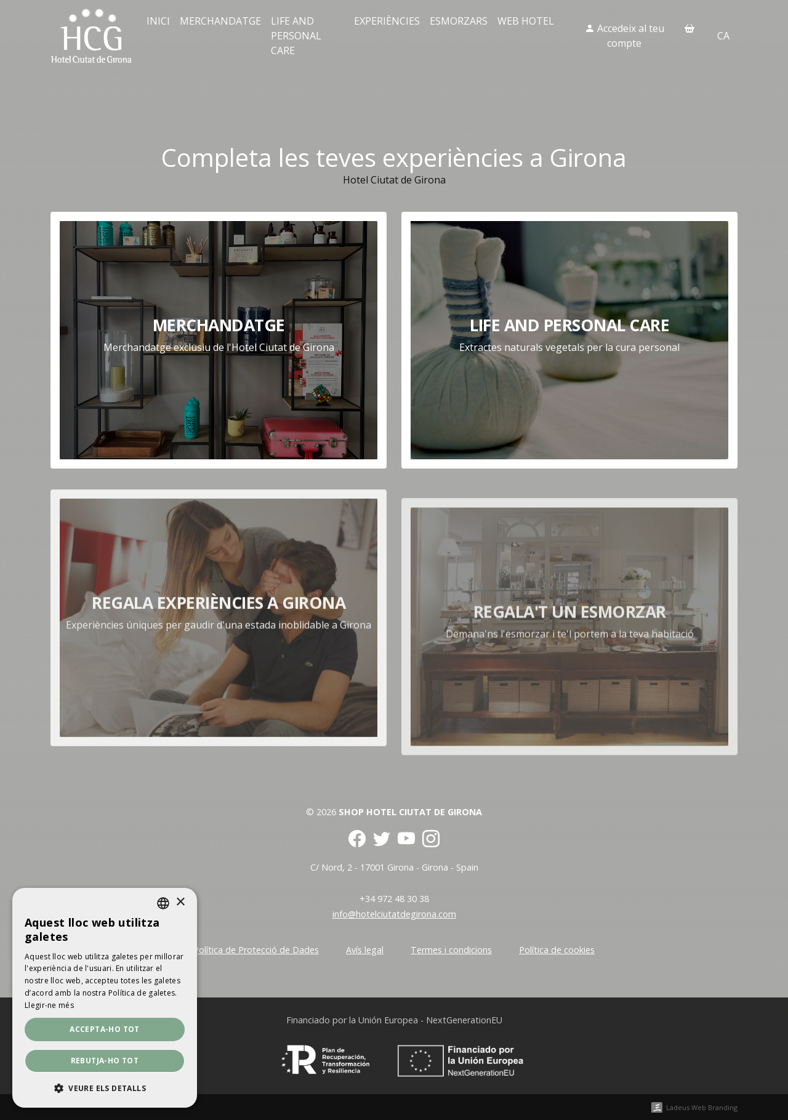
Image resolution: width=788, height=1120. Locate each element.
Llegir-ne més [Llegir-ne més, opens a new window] (49, 1005)
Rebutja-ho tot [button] (105, 1060)
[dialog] (104, 998)
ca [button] (723, 35)
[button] (105, 1088)
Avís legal (365, 950)
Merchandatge (220, 21)
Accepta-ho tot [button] (105, 1029)
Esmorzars (459, 21)
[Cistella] (689, 28)
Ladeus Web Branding (702, 1107)
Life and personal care (296, 35)
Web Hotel (525, 21)
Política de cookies (557, 950)
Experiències (387, 21)
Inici (158, 21)
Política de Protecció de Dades (256, 950)
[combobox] (163, 903)
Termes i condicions (451, 950)
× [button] (180, 902)
